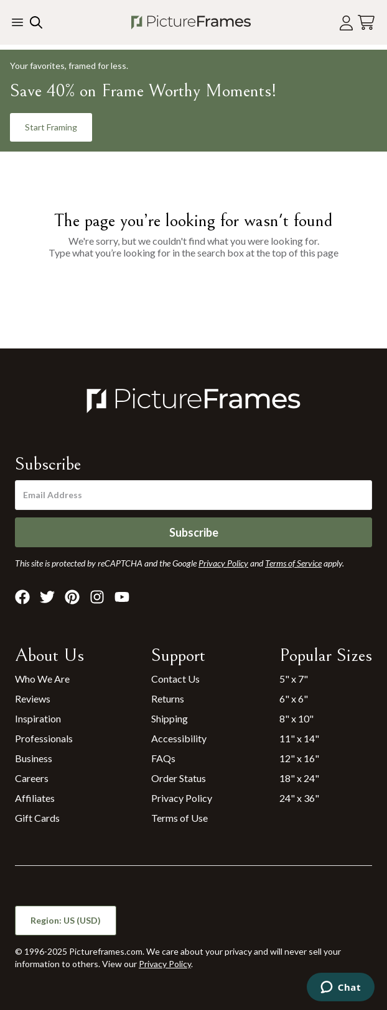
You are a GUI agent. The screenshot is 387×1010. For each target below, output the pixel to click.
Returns (167, 698)
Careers (32, 778)
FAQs (163, 758)
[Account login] (346, 22)
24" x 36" (299, 798)
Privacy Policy (181, 798)
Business (33, 758)
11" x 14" (299, 738)
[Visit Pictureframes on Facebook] (22, 596)
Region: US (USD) (65, 920)
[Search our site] (34, 22)
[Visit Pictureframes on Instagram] (97, 596)
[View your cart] (366, 22)
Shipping (169, 718)
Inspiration (38, 718)
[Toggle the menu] (17, 22)
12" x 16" (299, 758)
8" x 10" (296, 718)
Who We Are (42, 679)
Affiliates (35, 798)
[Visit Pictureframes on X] (47, 596)
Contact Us (175, 679)
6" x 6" (293, 698)
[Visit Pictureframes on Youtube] (121, 596)
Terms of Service (293, 563)
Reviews (32, 698)
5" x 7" (293, 679)
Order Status (178, 778)
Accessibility (179, 738)
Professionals (44, 738)
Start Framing (51, 127)
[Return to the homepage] (191, 22)
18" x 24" (299, 778)
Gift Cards (37, 818)
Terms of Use (179, 818)
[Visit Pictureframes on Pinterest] (72, 596)
